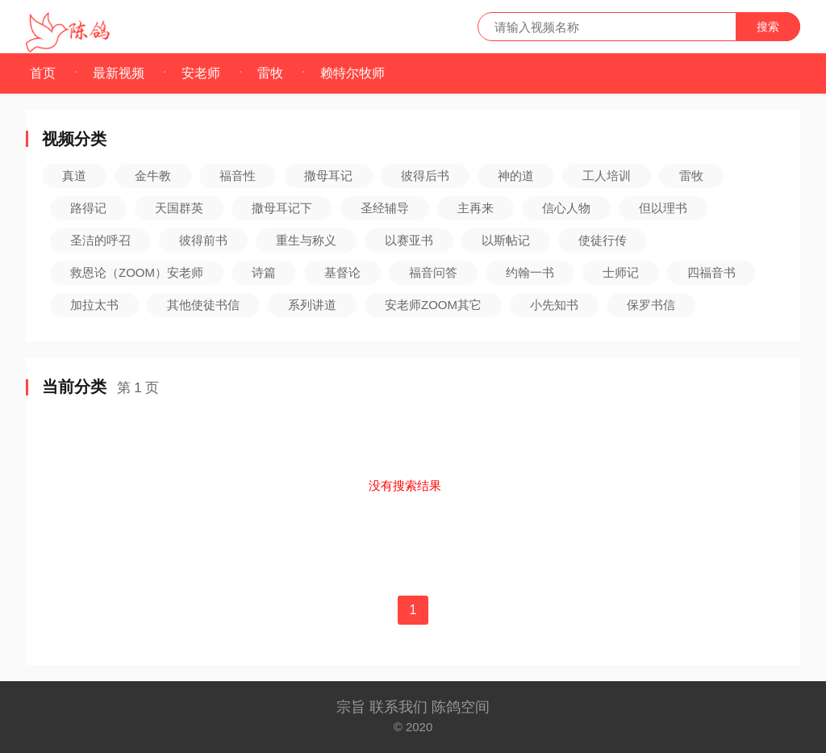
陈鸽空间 (461, 707)
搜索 (768, 26)
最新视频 (118, 73)
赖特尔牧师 (352, 73)
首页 (43, 73)
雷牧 (270, 73)
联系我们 (400, 707)
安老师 (200, 73)
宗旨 (352, 707)
